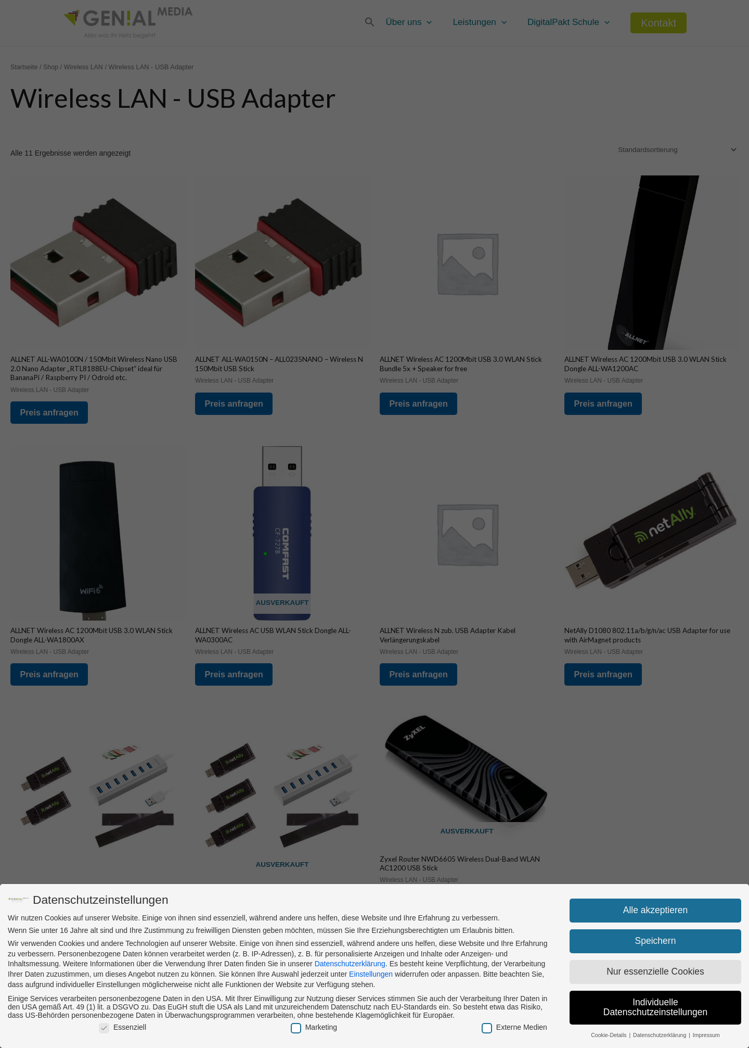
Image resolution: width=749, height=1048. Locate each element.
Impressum (706, 1035)
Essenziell (122, 1027)
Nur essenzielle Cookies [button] (655, 971)
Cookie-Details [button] (609, 1035)
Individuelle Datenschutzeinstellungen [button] (655, 1007)
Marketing (314, 1027)
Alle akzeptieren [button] (655, 910)
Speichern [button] (655, 941)
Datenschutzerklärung (350, 963)
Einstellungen (371, 974)
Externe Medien (514, 1027)
